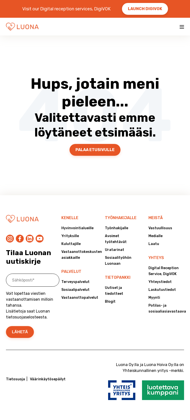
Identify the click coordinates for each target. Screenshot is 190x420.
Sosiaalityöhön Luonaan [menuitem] (118, 261)
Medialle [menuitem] (155, 236)
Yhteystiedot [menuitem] (160, 282)
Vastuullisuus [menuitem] (160, 228)
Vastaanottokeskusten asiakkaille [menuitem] (79, 255)
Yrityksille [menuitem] (70, 236)
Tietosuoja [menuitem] (15, 379)
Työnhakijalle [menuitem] (121, 217)
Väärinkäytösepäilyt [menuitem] (48, 379)
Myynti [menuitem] (154, 298)
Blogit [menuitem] (110, 301)
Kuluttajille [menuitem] (71, 244)
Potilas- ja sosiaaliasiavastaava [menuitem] (166, 308)
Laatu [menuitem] (153, 244)
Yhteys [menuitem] (156, 257)
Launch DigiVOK (145, 8)
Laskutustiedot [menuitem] (162, 290)
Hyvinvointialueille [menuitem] (77, 228)
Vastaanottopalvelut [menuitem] (79, 298)
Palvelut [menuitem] (71, 271)
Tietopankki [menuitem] (117, 277)
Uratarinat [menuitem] (114, 250)
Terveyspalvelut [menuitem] (75, 282)
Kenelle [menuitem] (69, 217)
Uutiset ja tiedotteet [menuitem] (114, 291)
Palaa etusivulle (95, 149)
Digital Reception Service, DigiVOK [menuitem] (163, 271)
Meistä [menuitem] (155, 217)
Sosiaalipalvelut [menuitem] (75, 290)
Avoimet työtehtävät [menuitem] (116, 239)
